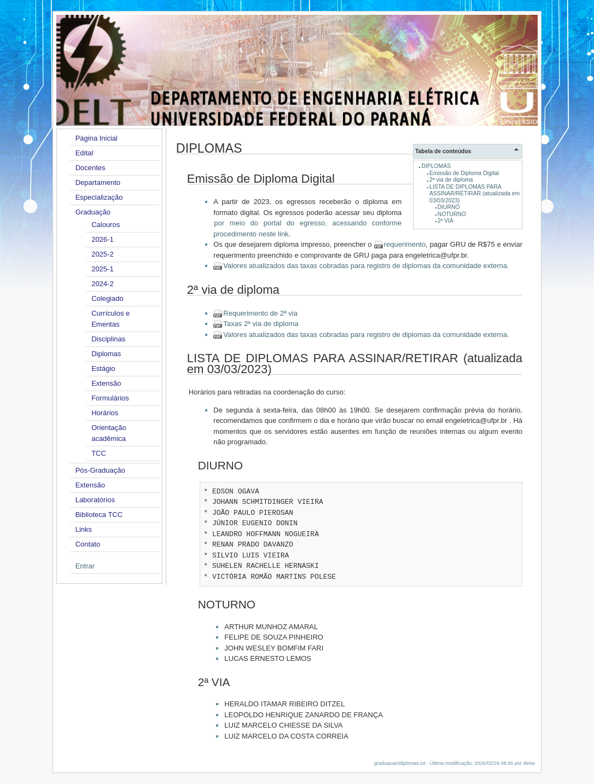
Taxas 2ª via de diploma (260, 324)
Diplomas (106, 354)
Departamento (97, 182)
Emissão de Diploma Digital (464, 173)
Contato (88, 544)
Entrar (85, 566)
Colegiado (107, 298)
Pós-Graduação (100, 470)
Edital (84, 153)
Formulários (110, 398)
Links (83, 529)
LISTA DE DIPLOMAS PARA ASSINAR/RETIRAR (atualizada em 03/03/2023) (474, 194)
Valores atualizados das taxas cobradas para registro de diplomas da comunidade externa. (366, 266)
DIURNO (449, 207)
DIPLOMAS (436, 166)
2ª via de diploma (451, 180)
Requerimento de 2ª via (260, 313)
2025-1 (102, 269)
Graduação (92, 212)
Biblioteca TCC (99, 514)
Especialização (99, 197)
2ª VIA (445, 221)
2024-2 (102, 284)
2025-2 (102, 254)
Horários (104, 413)
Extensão (106, 383)
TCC (98, 453)
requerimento (405, 244)
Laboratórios (95, 500)
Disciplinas (108, 339)
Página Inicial (96, 138)
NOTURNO (452, 214)
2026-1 (102, 239)
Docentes (90, 168)
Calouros (105, 224)
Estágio (103, 368)
